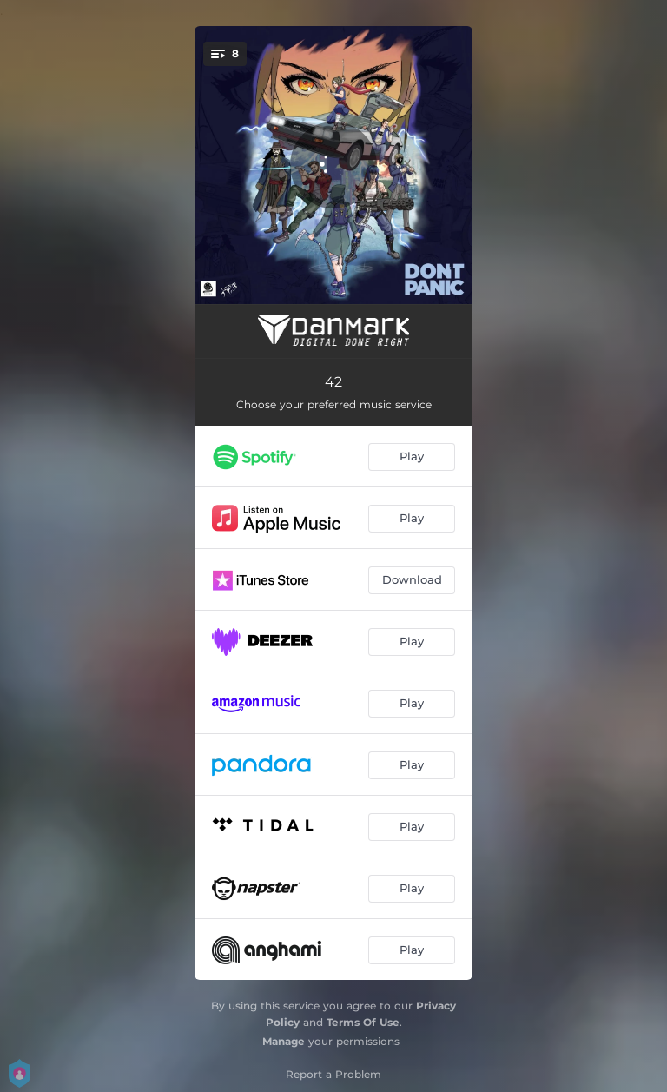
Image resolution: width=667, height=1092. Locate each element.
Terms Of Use (363, 1022)
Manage (283, 1041)
